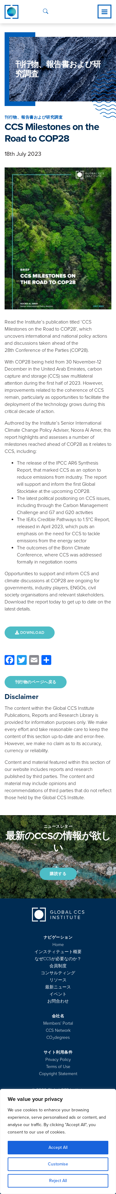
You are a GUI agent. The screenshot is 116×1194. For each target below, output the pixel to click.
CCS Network (58, 1030)
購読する (58, 873)
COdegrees (58, 1037)
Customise (58, 1164)
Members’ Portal (58, 1023)
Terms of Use (58, 1066)
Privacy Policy (58, 1059)
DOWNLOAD (29, 632)
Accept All (58, 1147)
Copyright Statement (58, 1073)
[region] (58, 1141)
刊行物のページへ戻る (35, 682)
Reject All (58, 1180)
